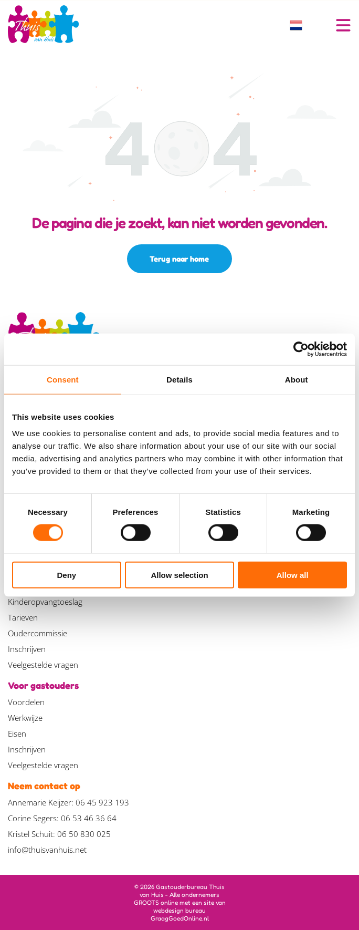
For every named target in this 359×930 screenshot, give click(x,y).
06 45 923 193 (102, 802)
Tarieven (23, 617)
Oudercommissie (37, 633)
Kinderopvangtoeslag (45, 601)
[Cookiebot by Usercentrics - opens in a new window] (301, 349)
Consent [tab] (63, 379)
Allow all (293, 574)
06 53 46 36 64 (89, 818)
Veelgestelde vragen (43, 664)
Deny (66, 574)
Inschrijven (27, 649)
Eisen (17, 733)
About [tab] (296, 379)
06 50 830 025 (84, 834)
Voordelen (26, 702)
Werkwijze (25, 717)
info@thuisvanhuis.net (47, 849)
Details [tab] (179, 379)
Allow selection (179, 574)
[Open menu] (343, 25)
